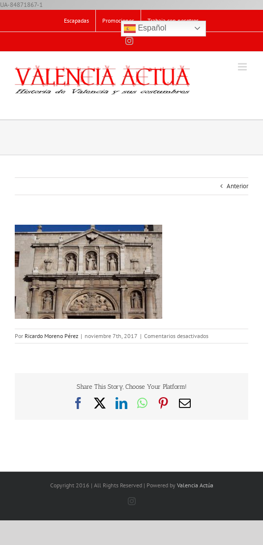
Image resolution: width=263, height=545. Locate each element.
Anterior (237, 186)
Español (145, 28)
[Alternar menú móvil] (243, 67)
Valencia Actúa (195, 485)
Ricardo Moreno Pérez (51, 336)
